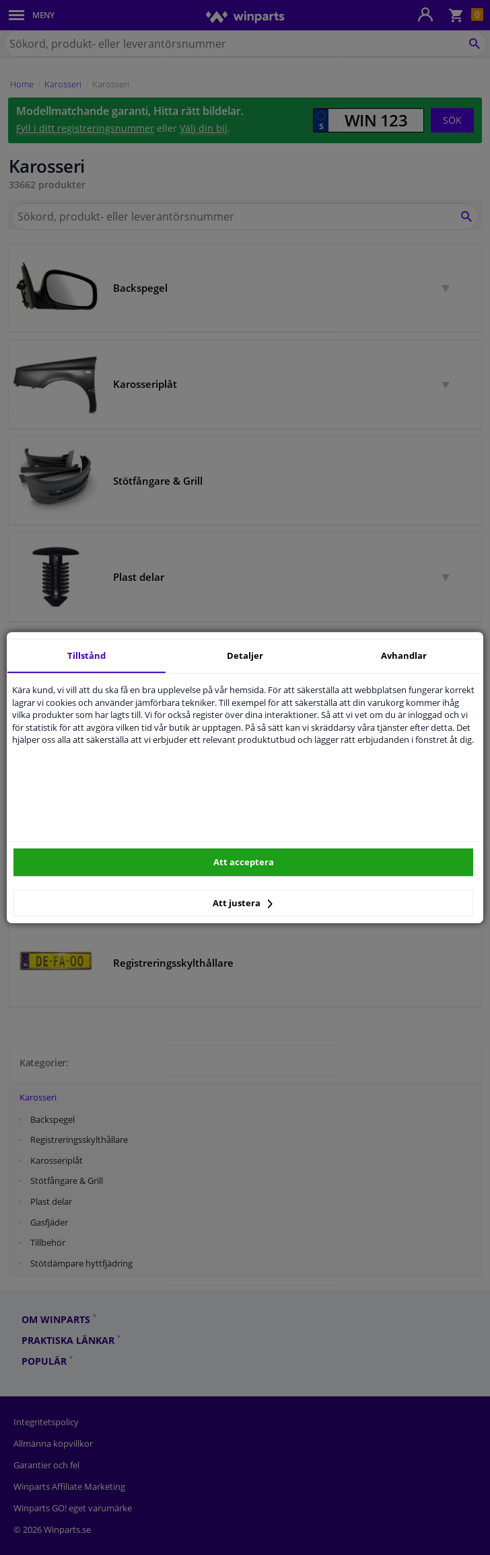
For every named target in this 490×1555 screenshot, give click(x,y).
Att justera (243, 903)
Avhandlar (404, 655)
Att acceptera (243, 862)
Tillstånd (86, 655)
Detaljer (245, 655)
